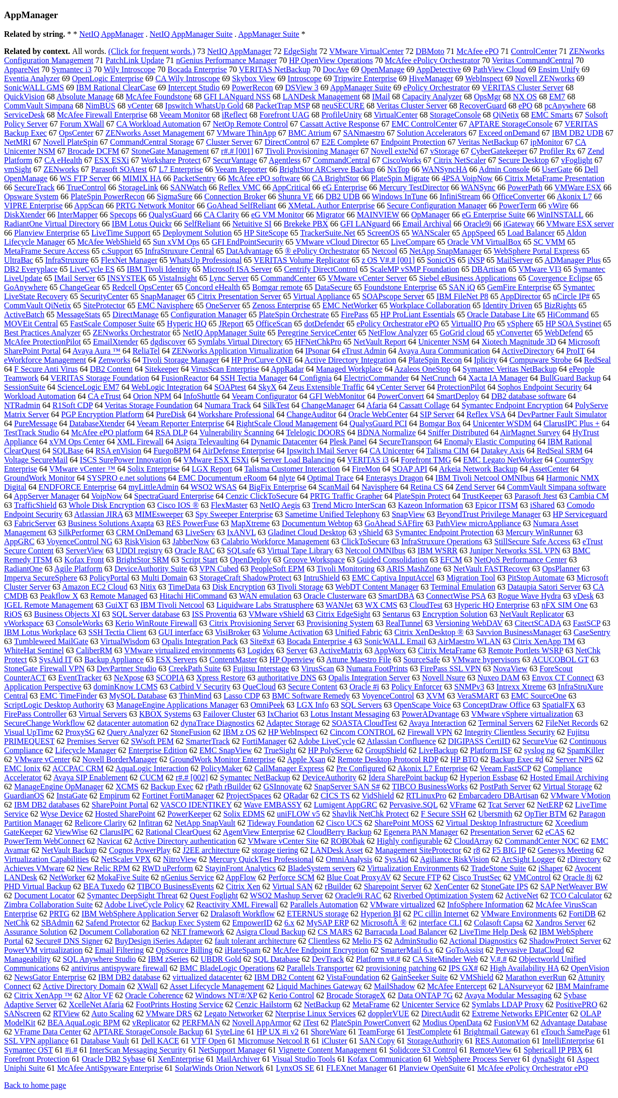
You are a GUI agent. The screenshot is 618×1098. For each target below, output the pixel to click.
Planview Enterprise (46, 232)
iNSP (476, 260)
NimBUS (100, 105)
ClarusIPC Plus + (571, 423)
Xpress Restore (220, 677)
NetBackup (322, 1004)
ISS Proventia (214, 614)
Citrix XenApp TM (544, 641)
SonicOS (441, 260)
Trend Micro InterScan (349, 505)
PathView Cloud (499, 69)
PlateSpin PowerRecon (108, 196)
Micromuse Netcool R (274, 1040)
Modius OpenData (452, 1022)
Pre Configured (361, 768)
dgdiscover (168, 341)
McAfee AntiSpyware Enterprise (110, 1068)
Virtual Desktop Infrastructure (494, 823)
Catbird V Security (200, 686)
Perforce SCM (291, 877)
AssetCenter (549, 469)
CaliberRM (94, 650)
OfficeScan (274, 323)
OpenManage (382, 69)
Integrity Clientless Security (509, 732)
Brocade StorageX (356, 995)
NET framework (197, 932)
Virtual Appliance (321, 296)
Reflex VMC (240, 187)
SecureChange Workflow (44, 723)
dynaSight (548, 1059)
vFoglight (576, 160)
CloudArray (473, 841)
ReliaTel (146, 350)
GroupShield (386, 750)
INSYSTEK (126, 278)
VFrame (463, 804)
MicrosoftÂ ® (384, 922)
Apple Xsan (306, 759)
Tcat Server (506, 804)
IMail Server (74, 278)
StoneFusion (190, 732)
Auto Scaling (112, 1013)
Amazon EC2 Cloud (95, 587)
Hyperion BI (380, 913)
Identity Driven (507, 305)
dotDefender (324, 323)
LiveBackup (438, 750)
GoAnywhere (25, 287)
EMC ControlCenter (424, 124)
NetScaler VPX (126, 859)
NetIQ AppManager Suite (191, 34)
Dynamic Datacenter (284, 441)
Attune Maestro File (358, 659)
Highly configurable (409, 841)
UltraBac (18, 260)
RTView (66, 1013)
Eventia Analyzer (32, 78)
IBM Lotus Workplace (40, 632)
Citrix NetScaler (460, 160)
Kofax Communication (384, 1059)
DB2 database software (528, 396)
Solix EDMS (244, 814)
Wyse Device (61, 814)
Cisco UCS (344, 823)
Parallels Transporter (320, 968)
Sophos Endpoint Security (540, 387)
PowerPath (525, 187)
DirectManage (135, 314)
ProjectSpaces (248, 795)
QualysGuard (170, 214)
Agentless (284, 160)
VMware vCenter (42, 759)
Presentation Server (501, 832)
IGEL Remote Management (48, 605)
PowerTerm (517, 205)
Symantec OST (28, 1050)
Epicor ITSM (496, 505)
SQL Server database (145, 614)
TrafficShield (35, 505)
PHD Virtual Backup (37, 886)
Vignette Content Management (327, 1050)
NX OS (525, 96)
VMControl (532, 877)
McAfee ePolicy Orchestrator (432, 60)
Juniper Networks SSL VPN (515, 550)
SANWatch (188, 187)
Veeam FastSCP (505, 768)
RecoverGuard (482, 105)
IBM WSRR (437, 550)
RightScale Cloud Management (286, 423)
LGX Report (212, 469)
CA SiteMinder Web (445, 959)
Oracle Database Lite (501, 314)
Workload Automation (40, 396)
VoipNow (106, 496)
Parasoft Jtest (535, 496)
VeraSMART (478, 695)
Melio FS (367, 941)
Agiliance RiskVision (454, 859)
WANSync (478, 187)
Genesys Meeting (566, 850)
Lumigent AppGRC (345, 804)
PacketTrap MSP (283, 105)
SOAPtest (230, 387)
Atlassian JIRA (98, 514)
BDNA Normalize (386, 432)
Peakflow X (59, 596)
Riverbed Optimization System (443, 895)
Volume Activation (292, 632)
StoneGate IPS (504, 886)
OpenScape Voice (422, 705)
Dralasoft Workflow (242, 913)
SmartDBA (396, 596)
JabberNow (190, 541)
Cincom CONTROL (363, 732)
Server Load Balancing (298, 459)
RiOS (13, 614)
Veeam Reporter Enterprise (180, 423)
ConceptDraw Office (496, 705)
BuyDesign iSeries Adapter (159, 941)
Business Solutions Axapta (111, 523)
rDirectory (584, 859)
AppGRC (19, 541)
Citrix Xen (243, 886)
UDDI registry (139, 550)
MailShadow (394, 986)
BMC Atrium (309, 133)
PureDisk (171, 414)
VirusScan (317, 668)
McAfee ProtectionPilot (42, 341)
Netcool (384, 251)
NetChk (16, 922)
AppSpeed (479, 232)
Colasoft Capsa (498, 922)
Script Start (199, 559)
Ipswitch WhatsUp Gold (204, 105)
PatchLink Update (134, 60)
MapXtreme (250, 523)
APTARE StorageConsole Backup (148, 1031)
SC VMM (549, 242)
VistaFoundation (353, 977)
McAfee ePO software (264, 178)
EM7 (557, 96)
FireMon (366, 469)
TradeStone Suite (498, 868)
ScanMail (334, 487)
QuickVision (24, 96)
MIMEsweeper (159, 514)
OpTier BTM (545, 814)
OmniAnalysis (349, 859)
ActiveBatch (24, 314)
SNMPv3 (469, 686)
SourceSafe (421, 659)
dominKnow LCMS (125, 686)
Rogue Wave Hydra (529, 596)
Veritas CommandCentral (533, 60)
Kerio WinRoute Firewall (156, 623)
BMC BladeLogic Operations (226, 968)
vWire (558, 205)
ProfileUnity (342, 114)
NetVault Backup (69, 850)
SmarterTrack (208, 741)
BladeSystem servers (321, 868)
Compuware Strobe (540, 360)
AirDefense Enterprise (238, 450)
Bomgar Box (440, 423)
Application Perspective (42, 686)
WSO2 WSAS (214, 487)
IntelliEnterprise (568, 1040)
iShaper (550, 868)
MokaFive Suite (123, 877)
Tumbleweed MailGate (51, 641)
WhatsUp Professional (205, 260)
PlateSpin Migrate (400, 178)
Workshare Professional (236, 414)
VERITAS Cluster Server (523, 87)
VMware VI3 (539, 269)
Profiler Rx (557, 151)
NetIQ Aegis (280, 505)
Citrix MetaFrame (447, 650)
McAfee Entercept (456, 986)
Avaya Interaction (437, 723)
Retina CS (426, 487)
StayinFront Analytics (240, 868)
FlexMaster (229, 505)
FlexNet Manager (129, 260)
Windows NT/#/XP (226, 995)
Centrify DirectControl (321, 269)
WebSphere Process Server (477, 1059)
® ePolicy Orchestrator (322, 251)
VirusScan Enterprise (225, 369)
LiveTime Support (120, 232)
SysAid (396, 859)
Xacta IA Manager (498, 378)
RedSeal (597, 360)
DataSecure (333, 287)
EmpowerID (252, 922)
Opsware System (31, 196)
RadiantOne (23, 568)
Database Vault (105, 1040)
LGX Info (312, 705)
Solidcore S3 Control (423, 1050)
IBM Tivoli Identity (159, 269)
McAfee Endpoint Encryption (320, 950)
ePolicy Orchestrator (436, 87)
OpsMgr (487, 96)
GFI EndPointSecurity (248, 242)
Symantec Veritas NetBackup (510, 369)
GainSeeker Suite (420, 977)
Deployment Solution (197, 232)
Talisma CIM (447, 450)
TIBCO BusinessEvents (175, 886)
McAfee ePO (477, 51)
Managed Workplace (349, 369)
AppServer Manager (46, 496)
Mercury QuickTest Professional (261, 859)
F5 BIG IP (508, 850)
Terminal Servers (505, 723)
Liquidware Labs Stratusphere (265, 605)
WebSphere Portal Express (536, 251)
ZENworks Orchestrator (131, 332)
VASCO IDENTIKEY (196, 804)
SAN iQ (462, 287)
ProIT (575, 350)
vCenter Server (401, 387)
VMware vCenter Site (283, 841)
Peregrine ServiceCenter (317, 332)
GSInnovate (283, 786)
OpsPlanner (561, 568)
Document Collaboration (119, 932)
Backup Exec (172, 786)
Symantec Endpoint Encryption (512, 405)
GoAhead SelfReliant (241, 205)
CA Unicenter (391, 450)
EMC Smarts (552, 114)
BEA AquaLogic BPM (83, 1022)
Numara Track (228, 405)
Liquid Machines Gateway (319, 986)
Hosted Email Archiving (569, 777)
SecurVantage (235, 160)
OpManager (430, 214)
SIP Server (437, 414)
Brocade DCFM (93, 151)
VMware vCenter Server (367, 278)
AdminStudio (416, 941)
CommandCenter (288, 278)
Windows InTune (399, 196)
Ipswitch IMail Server (322, 450)
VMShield (476, 977)
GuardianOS (24, 795)
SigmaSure (174, 196)
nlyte (287, 478)
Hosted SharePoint (125, 814)
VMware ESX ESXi (216, 459)
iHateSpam (243, 950)
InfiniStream (460, 196)
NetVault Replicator (532, 614)
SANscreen (22, 1013)
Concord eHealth (212, 287)
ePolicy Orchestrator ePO (397, 323)
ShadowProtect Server (565, 941)
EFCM (451, 559)
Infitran (151, 823)
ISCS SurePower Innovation (125, 459)
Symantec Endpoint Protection (444, 532)
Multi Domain (164, 577)
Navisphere (379, 487)
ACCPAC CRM (78, 768)
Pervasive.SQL (413, 804)
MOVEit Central (31, 323)
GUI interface (180, 632)
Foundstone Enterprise (400, 287)
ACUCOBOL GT (560, 659)
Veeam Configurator (264, 396)
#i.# (71, 1050)
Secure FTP (422, 877)
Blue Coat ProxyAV (359, 877)
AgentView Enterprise (259, 832)
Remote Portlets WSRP (525, 650)
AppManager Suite (268, 34)
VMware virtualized (402, 904)
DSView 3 (302, 87)
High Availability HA (524, 968)
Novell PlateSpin (70, 142)
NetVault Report (379, 341)
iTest (311, 1022)
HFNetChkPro (318, 341)
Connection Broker (235, 196)
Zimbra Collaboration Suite (48, 904)
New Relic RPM (103, 868)
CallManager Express (289, 768)
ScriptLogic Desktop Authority (54, 705)
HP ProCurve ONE (262, 360)
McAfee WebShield (109, 242)
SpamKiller (585, 750)
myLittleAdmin (154, 487)
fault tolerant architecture (255, 941)
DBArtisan (488, 269)
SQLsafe (241, 550)
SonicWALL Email (395, 641)
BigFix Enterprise (277, 487)
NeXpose (129, 677)
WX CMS (381, 605)
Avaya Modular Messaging (507, 995)
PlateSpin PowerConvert (370, 1022)
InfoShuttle (201, 396)
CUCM (151, 777)
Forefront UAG (285, 114)
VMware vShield (276, 614)
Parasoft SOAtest (119, 169)
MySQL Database (138, 695)
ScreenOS (383, 232)
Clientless (324, 941)
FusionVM (511, 1022)
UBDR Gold (221, 959)
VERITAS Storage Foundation (99, 378)
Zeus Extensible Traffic (326, 387)
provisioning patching (401, 968)
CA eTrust (104, 396)
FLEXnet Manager (356, 1068)
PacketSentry (194, 178)
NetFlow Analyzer (397, 332)
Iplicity (485, 360)
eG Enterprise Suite (493, 214)
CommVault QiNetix (37, 305)
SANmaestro (364, 133)
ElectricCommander (376, 378)
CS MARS (335, 932)
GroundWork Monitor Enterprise (222, 759)
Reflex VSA (485, 414)
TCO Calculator (576, 895)
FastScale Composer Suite (112, 323)
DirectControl (287, 142)
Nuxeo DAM (498, 677)
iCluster (334, 1040)
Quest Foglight (214, 895)
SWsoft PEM (152, 741)
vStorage (444, 151)
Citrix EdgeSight (343, 614)
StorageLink (138, 187)
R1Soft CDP (72, 405)
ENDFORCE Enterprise (77, 487)
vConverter (515, 332)
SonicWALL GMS (34, 87)
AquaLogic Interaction (152, 768)
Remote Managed (118, 596)
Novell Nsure (443, 677)
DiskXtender (24, 214)
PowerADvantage (430, 714)
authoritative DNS (287, 677)
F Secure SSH (443, 814)
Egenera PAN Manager (421, 832)
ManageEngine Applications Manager (177, 705)
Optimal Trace (330, 478)
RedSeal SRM (560, 450)
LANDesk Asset (337, 850)
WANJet (339, 605)
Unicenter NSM (444, 341)
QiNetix (506, 114)
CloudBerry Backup (339, 832)
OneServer (223, 305)
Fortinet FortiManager (178, 795)
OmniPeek (268, 705)
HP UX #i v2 (277, 1031)
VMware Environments (519, 913)
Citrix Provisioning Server (251, 623)
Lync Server (229, 278)
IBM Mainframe (581, 986)
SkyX (267, 387)
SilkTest (276, 405)
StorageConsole (455, 114)
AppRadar (287, 369)
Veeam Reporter (241, 169)
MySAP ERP (327, 922)
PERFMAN (201, 1022)
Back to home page (35, 1085)
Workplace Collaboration (430, 305)
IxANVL (241, 532)
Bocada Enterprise (197, 69)
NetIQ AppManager (111, 34)
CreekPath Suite (194, 668)
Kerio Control (291, 995)
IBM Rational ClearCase (116, 87)
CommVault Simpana (38, 105)
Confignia (315, 378)
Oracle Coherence (154, 995)
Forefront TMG (426, 459)
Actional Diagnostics (483, 941)
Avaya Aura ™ (96, 350)
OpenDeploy (250, 559)
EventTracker (80, 677)
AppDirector (520, 296)
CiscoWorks (401, 160)
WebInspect (484, 78)
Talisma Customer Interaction (292, 469)
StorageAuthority (435, 1040)
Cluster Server (229, 142)
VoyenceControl (388, 695)
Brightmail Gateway (496, 1031)
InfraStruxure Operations (441, 541)
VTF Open (208, 1040)
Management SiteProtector (418, 850)
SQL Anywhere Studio (99, 959)
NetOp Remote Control (250, 124)
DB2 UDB (343, 196)
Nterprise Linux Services (315, 1013)
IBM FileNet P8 (462, 296)
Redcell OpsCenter (142, 287)
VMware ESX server (580, 223)
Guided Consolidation (392, 559)
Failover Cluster (229, 714)
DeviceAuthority (329, 777)
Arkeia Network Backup (478, 469)
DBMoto (430, 51)
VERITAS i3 (368, 459)
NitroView (180, 859)
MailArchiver (238, 1059)
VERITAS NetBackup (275, 69)
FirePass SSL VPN (450, 668)
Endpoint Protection (413, 142)
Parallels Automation (324, 904)
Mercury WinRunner (539, 532)
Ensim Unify (559, 69)
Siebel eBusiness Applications (467, 278)
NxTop (398, 169)
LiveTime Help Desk (493, 932)
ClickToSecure (365, 541)
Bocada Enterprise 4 (319, 641)
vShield (370, 532)
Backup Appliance (114, 659)
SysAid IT (55, 659)
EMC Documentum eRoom (222, 478)
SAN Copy (377, 1040)
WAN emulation (265, 596)
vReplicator (151, 1022)
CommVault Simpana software (556, 487)
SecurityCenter (104, 296)
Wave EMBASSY (272, 804)
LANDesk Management (321, 96)
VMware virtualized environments (179, 650)
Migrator (330, 214)
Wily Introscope (129, 69)
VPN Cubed (218, 568)
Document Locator (44, 895)
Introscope (305, 78)
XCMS (126, 786)
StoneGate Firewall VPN (44, 668)
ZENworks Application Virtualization (232, 350)
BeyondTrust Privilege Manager (489, 514)
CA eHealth (63, 160)
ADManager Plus (572, 260)
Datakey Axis (503, 450)
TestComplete (429, 1031)
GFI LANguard (365, 223)
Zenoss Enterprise (281, 305)
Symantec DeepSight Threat (132, 895)
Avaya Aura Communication (444, 350)
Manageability (27, 959)
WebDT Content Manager (376, 587)
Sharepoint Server (393, 886)
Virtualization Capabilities (46, 859)
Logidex (261, 650)
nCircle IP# (571, 296)
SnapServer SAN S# (347, 786)
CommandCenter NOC (542, 841)
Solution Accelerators (431, 133)
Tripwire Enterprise (365, 78)
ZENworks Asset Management (154, 133)
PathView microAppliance (478, 523)
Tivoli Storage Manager (180, 360)
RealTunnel (404, 623)
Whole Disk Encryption (107, 505)
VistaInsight (177, 278)
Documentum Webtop (317, 523)
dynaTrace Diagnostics (217, 723)
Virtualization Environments (413, 868)
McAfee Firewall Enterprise (102, 114)
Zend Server (475, 487)
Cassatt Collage (424, 405)
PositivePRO (576, 1004)
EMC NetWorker (349, 305)
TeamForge (376, 1031)
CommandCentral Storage (152, 142)
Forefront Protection (37, 1059)
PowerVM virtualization (43, 950)
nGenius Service (187, 877)
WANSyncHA (444, 169)
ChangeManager (328, 405)
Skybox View (253, 78)
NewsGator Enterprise (50, 977)
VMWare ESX (577, 187)
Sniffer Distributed (458, 432)
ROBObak (348, 841)
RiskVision (142, 541)
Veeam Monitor (184, 114)
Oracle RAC (195, 550)
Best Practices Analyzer (42, 332)
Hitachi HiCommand (193, 596)
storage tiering (275, 850)
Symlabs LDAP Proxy (508, 1004)
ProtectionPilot (461, 387)
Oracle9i (477, 223)
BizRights (560, 305)
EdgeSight (301, 51)
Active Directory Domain (83, 986)
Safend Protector (113, 922)
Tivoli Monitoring (346, 568)
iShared (542, 505)
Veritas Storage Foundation (149, 405)
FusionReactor (184, 378)
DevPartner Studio (127, 668)
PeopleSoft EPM (277, 568)
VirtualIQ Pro (473, 323)
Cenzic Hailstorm (263, 1004)
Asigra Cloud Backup (271, 932)
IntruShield (321, 577)
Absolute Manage (84, 96)
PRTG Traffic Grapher (346, 496)
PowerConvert (401, 396)
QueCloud (259, 686)
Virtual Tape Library (300, 550)
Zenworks (114, 360)
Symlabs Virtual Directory (240, 341)
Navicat (109, 841)
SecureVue (539, 741)
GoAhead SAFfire (393, 523)
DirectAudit (440, 1013)
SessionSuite (24, 387)
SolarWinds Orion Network (219, 1068)
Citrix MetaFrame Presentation (554, 178)
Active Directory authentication (185, 841)
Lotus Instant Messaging (350, 714)
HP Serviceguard (579, 514)
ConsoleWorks (79, 623)
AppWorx (390, 650)
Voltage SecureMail (36, 459)
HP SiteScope (266, 232)
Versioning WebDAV (469, 623)
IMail (381, 96)
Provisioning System (340, 623)
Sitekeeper (162, 369)
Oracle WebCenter (378, 414)
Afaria (376, 405)
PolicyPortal (109, 577)
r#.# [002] (191, 777)
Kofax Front (84, 559)
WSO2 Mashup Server (286, 895)
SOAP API (409, 469)
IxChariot (282, 714)
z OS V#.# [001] (387, 260)
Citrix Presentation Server (239, 296)
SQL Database (277, 959)
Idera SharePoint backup (408, 777)
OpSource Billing (184, 950)
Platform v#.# (378, 959)
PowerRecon (252, 87)
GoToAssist (464, 950)
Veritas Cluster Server (412, 105)
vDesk (583, 596)
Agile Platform (78, 568)
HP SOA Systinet (573, 323)
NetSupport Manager (232, 1050)
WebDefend (563, 332)
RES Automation (502, 1040)
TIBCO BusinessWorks (429, 786)
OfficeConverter (518, 196)
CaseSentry (592, 632)
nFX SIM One (564, 605)
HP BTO (464, 759)
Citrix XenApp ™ (43, 995)
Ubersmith (495, 814)
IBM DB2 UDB (577, 133)
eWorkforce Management (45, 360)
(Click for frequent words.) (151, 51)
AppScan (89, 205)
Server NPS (574, 759)
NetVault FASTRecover (491, 568)
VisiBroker (232, 632)
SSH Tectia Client (117, 632)
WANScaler (430, 232)
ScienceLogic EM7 (88, 387)
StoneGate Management (170, 151)
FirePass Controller (35, 714)
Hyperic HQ (187, 323)
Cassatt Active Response (339, 124)
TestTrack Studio (31, 432)
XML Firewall (140, 441)
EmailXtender (115, 341)
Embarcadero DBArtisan (498, 795)
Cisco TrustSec (477, 877)
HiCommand (568, 314)
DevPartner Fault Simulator (562, 414)
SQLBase (67, 450)
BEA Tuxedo (104, 886)
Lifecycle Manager (85, 750)
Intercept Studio (194, 87)
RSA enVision (118, 450)
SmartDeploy (457, 396)
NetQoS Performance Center (520, 559)
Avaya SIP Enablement (90, 777)
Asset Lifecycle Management (216, 986)
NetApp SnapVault (205, 823)
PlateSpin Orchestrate (294, 314)
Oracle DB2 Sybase (113, 1059)
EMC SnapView (225, 750)
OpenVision (590, 968)
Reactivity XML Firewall (237, 904)
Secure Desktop (523, 160)
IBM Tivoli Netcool (172, 605)
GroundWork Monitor (39, 478)
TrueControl (86, 187)
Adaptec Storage (293, 723)
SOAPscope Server (393, 296)
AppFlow (241, 877)
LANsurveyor (521, 986)
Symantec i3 (71, 69)
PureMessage (35, 423)
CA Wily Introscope (187, 78)
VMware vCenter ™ (82, 469)
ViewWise (71, 832)
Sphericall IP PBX (553, 1050)
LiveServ (200, 532)
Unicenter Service (431, 1004)
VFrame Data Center (47, 1031)
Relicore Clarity (101, 823)
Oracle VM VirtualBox (484, 242)
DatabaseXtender (97, 423)
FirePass (354, 314)
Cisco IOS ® (178, 505)
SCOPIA (170, 677)
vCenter (140, 105)
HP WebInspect (293, 732)
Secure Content (312, 686)
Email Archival (426, 223)
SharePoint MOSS (404, 823)
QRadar (295, 795)
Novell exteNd (394, 151)
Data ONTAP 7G (425, 995)
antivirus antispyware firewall (119, 968)
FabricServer (35, 523)
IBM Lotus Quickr (142, 223)
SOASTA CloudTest (364, 723)
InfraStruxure (67, 260)
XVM (435, 695)
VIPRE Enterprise (33, 205)
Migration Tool (471, 577)
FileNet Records (571, 723)
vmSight (17, 169)
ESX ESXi (111, 160)
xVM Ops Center (77, 441)
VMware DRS (169, 1013)
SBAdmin (57, 922)
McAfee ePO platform (107, 432)
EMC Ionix (22, 768)
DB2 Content (111, 369)
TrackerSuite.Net (327, 232)
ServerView (84, 550)
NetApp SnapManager (445, 251)
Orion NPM (152, 396)
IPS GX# (463, 968)
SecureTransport (405, 441)
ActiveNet (521, 895)
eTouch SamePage (571, 1031)
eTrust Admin (364, 350)
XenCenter (451, 886)
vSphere (520, 323)
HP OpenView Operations (331, 60)
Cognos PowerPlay (139, 850)
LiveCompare (413, 242)
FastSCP (587, 623)
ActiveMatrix (340, 650)
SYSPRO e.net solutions (126, 478)
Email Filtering (119, 950)
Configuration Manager (209, 314)
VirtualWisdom (125, 641)
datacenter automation (133, 723)
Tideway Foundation (281, 823)
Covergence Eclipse (560, 278)
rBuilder (338, 886)
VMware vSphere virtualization (522, 714)
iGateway (519, 223)
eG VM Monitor (277, 214)
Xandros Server (560, 922)
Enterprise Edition (158, 750)
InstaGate (71, 795)
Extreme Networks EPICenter (520, 1013)
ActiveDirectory (528, 350)
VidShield (378, 795)
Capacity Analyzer (432, 96)
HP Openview (292, 659)
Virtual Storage (567, 786)
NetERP (550, 804)
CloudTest (426, 605)
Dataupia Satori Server (544, 587)
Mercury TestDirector (414, 187)
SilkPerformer (81, 532)
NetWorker (67, 877)
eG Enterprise (345, 187)
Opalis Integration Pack (200, 641)
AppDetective (438, 69)
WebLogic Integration (167, 387)
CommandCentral (341, 160)
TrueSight (280, 750)
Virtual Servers (103, 714)
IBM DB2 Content (284, 977)
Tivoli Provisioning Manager (311, 151)
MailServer (515, 260)
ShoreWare (328, 1031)
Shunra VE (296, 196)
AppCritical (291, 187)
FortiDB (582, 913)
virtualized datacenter (207, 977)
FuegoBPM (172, 450)
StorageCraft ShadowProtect (245, 577)
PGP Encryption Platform (102, 414)
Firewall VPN (429, 732)
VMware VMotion (580, 795)
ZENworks (61, 169)
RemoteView (490, 1050)
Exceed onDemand (509, 133)
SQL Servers (361, 705)
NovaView (510, 668)
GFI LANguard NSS (237, 96)
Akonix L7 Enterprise (432, 768)
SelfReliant (202, 223)
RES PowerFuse (192, 523)
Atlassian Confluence (401, 741)
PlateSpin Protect (423, 496)
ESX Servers (176, 659)
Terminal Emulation (462, 587)
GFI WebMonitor (337, 396)
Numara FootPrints (377, 668)
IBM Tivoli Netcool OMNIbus (485, 478)
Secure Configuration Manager (436, 205)
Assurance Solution (35, 932)
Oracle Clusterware (334, 596)
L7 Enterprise (181, 169)
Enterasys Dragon (394, 478)
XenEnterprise (180, 1059)
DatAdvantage (249, 251)
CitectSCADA (538, 623)
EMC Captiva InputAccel (393, 577)
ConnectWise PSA (455, 596)
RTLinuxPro (426, 795)
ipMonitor (546, 142)
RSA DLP (171, 432)
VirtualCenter (396, 114)
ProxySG (80, 732)
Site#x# (262, 641)
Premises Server (93, 741)
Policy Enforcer (416, 686)
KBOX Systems (165, 714)
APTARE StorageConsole (510, 124)
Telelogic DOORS (315, 432)
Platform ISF (491, 750)
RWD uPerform (167, 868)
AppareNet (21, 69)
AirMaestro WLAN (469, 641)
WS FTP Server (84, 178)
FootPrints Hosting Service (179, 1004)
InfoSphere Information (485, 904)
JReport (231, 323)
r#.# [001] (237, 151)
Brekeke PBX (306, 223)
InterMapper (77, 214)
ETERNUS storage (317, 913)
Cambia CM (589, 496)
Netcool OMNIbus (375, 550)
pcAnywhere (565, 105)
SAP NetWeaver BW (574, 886)
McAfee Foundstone (159, 96)
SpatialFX (558, 705)
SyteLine (229, 1031)
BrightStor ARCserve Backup (327, 169)
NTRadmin (22, 405)
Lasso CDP (242, 695)
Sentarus (396, 614)
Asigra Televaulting (206, 441)
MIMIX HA (141, 178)
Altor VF (98, 995)
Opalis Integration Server (369, 677)
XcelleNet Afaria (96, 1004)
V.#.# (498, 959)
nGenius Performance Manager (226, 60)
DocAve (336, 69)
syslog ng (539, 750)
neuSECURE (343, 105)
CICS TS (335, 795)
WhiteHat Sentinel (34, 650)
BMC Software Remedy (311, 695)
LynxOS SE (295, 1068)
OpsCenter (76, 133)
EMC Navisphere (165, 305)
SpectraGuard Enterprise (174, 496)
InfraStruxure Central (179, 251)
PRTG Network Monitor (155, 205)
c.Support (117, 251)
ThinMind (195, 695)
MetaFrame (371, 1004)
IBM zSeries (168, 959)
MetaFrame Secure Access (47, 251)
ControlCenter (534, 51)
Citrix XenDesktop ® (428, 632)
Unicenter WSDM (502, 423)
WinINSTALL (560, 214)
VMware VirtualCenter (366, 51)
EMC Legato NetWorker (503, 459)
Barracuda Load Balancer (405, 932)
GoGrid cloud (462, 332)
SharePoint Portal (120, 804)
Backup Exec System (186, 922)
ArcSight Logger (528, 859)
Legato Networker (233, 1013)
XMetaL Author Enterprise (331, 205)
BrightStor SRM (142, 559)
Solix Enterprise (154, 469)
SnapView (408, 514)
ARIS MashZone (413, 568)
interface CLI (440, 922)
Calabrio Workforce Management (275, 541)
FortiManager (264, 741)
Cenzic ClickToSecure (262, 496)
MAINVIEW (378, 214)
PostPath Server (505, 786)
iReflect (235, 114)
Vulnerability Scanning (237, 432)
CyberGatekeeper (499, 151)
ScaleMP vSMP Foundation (415, 269)
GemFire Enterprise (519, 287)
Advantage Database (573, 1022)
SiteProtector (104, 305)
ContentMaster (233, 659)
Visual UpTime (28, 732)
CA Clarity (221, 214)
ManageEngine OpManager (58, 786)
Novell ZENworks (545, 78)
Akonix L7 (574, 196)
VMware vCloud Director (337, 242)
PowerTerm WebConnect (44, 841)
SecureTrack (34, 187)
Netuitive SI (252, 223)
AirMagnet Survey (530, 432)
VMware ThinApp (246, 133)
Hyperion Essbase (489, 777)
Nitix (148, 587)
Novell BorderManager (119, 759)
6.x (289, 922)
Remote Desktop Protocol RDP (387, 759)
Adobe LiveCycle (326, 741)
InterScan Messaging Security (137, 1050)
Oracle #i (364, 686)
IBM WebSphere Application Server (140, 913)
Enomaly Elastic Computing (489, 441)
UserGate (557, 169)
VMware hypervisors (486, 659)
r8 (476, 850)
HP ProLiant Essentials (418, 314)
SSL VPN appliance (36, 1040)
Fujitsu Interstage (261, 668)
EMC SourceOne (539, 695)
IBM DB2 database (129, 977)
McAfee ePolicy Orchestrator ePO (532, 1068)
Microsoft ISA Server (237, 269)
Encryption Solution (454, 614)
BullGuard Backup (570, 378)
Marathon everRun (536, 977)
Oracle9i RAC (358, 895)
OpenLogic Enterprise (108, 78)
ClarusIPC (117, 832)
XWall (147, 986)
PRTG (59, 913)
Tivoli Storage (300, 587)
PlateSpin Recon (435, 360)
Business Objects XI (67, 614)
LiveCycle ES (92, 269)
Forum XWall (82, 124)
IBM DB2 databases (47, 804)
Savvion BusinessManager (519, 632)
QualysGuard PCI (378, 423)
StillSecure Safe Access (533, 541)
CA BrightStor (335, 178)
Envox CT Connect (563, 677)
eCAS (555, 832)
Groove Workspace (314, 559)
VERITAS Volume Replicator (301, 260)
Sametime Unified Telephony (332, 514)
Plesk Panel (347, 441)
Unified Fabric (358, 632)
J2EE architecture (210, 850)
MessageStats (78, 314)
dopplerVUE (388, 1013)
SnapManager (163, 296)
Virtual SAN (292, 886)
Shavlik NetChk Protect (370, 814)
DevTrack (328, 959)
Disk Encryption (238, 587)
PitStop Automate (535, 577)
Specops (123, 214)
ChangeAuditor (311, 414)
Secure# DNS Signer (68, 941)
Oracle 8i (578, 877)
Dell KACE (160, 1040)
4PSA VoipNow (467, 178)
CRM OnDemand (144, 532)
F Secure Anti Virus (46, 369)
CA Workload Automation (158, 124)
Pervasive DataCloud (530, 950)
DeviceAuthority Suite (150, 568)
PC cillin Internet (441, 913)
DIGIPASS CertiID (479, 741)
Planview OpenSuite (432, 1068)
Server (296, 650)
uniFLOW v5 (298, 814)
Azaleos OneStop (422, 369)
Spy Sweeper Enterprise (234, 514)
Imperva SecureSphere (40, 577)
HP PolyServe (330, 750)
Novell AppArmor (261, 1022)
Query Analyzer (132, 732)
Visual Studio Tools (304, 1059)
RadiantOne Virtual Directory (52, 223)
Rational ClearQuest (178, 832)
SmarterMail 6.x (407, 950)
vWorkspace (24, 623)
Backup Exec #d (516, 759)
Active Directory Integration (350, 360)
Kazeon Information (430, 505)
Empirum (114, 795)
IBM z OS (239, 732)
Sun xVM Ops (176, 242)
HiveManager (431, 78)
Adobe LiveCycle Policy (144, 904)
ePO (525, 105)
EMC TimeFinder (68, 695)
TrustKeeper (482, 496)
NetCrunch (438, 378)
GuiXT (116, 605)
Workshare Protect (171, 160)
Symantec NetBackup (255, 777)
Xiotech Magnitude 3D (519, 341)
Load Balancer (530, 232)
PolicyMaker (221, 768)
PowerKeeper (189, 814)
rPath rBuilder (228, 786)
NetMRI (17, 142)
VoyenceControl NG (79, 541)
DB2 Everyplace (30, 269)
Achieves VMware (34, 868)
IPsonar (317, 350)
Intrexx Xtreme (521, 686)
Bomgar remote (277, 287)
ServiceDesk (24, 114)
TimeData (184, 587)
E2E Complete (345, 142)
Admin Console (504, 169)
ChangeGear (79, 287)
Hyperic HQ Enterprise (492, 605)
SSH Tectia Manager (253, 378)
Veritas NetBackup (488, 142)
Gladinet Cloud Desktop (307, 532)
